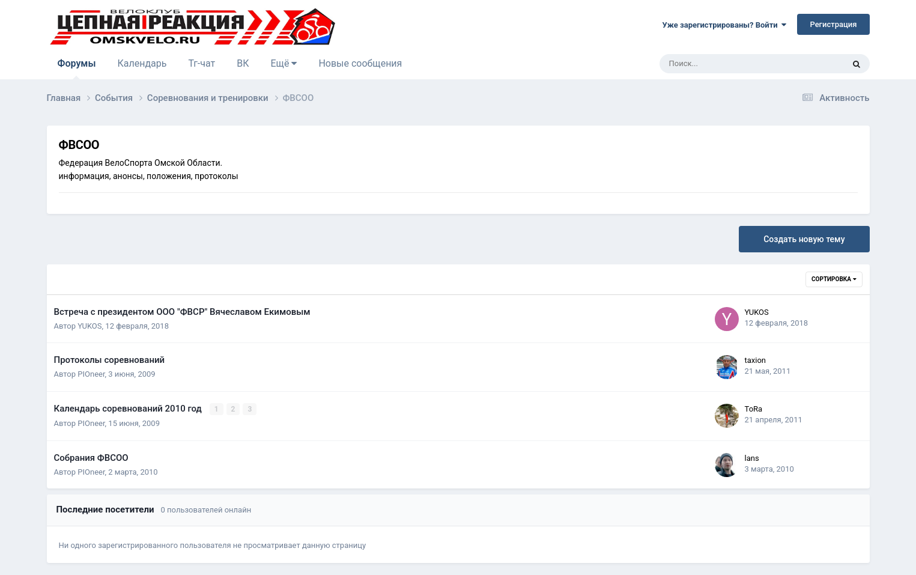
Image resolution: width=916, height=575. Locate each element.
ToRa (754, 408)
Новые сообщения (360, 63)
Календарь (141, 63)
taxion (755, 360)
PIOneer (91, 374)
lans (752, 457)
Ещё (284, 63)
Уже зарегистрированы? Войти (725, 24)
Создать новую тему (804, 239)
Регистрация (833, 24)
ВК (243, 63)
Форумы (77, 68)
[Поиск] (720, 63)
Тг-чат (201, 63)
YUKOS (89, 325)
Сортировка (833, 279)
